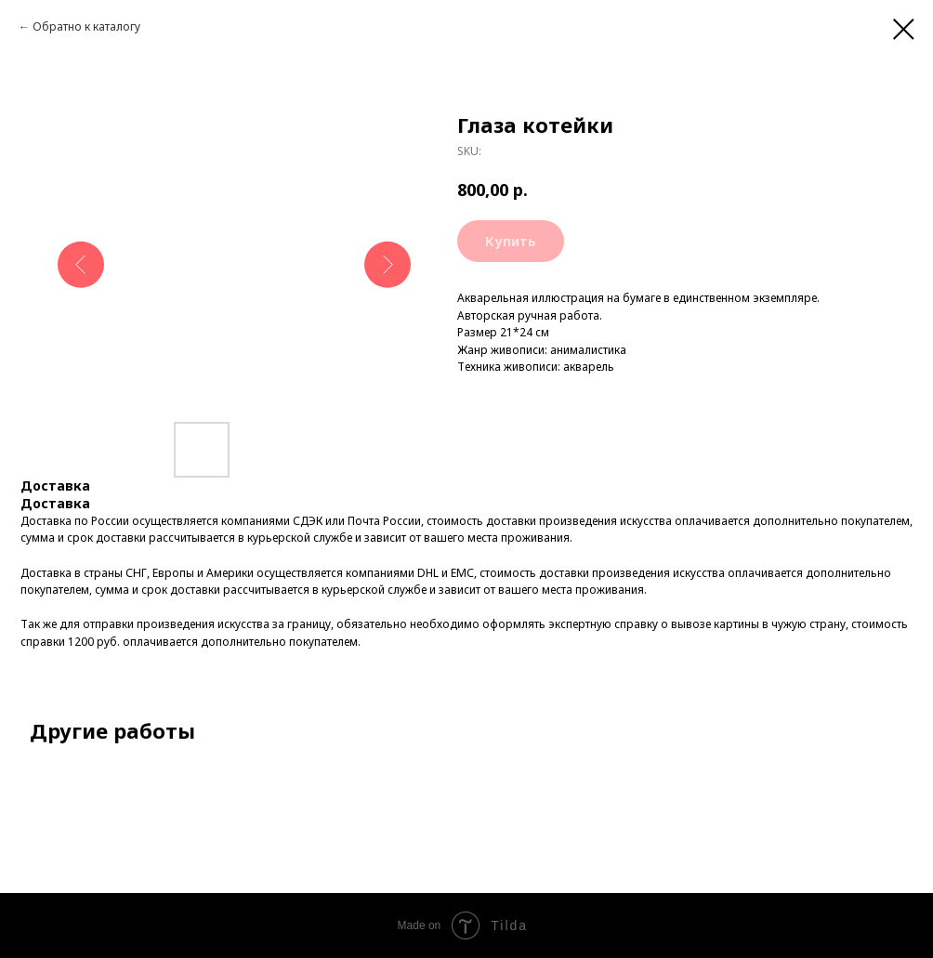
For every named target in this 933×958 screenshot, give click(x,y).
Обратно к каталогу (86, 26)
